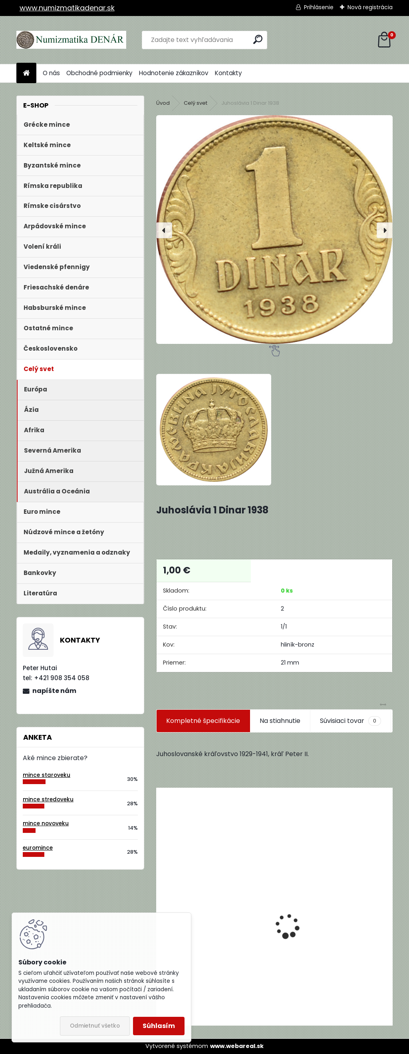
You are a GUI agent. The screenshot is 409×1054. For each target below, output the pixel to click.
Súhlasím (159, 1025)
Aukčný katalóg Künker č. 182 (206, 964)
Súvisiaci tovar (350, 721)
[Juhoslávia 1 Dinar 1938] (274, 229)
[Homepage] (26, 73)
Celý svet (195, 103)
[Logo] (71, 40)
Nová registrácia (370, 7)
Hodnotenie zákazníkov (173, 73)
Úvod (163, 103)
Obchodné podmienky (99, 73)
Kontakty (228, 73)
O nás (51, 73)
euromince (38, 848)
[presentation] (164, 230)
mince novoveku (46, 823)
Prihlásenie (319, 7)
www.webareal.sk (237, 1046)
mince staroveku (46, 775)
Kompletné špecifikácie (203, 720)
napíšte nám (54, 690)
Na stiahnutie (280, 720)
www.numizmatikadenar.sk (67, 8)
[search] (257, 39)
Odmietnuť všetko (95, 1026)
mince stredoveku (48, 799)
